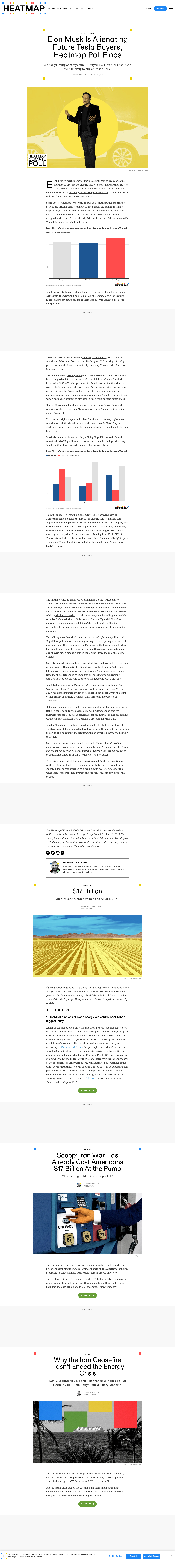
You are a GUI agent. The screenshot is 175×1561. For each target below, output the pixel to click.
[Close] (171, 1555)
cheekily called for (93, 761)
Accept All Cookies (151, 1556)
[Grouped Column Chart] (87, 480)
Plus (65, 8)
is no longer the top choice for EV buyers (83, 387)
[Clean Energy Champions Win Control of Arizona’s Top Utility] (87, 945)
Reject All (133, 1556)
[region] (87, 1556)
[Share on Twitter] (53, 853)
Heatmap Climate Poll (94, 357)
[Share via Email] (58, 853)
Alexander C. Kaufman (91, 906)
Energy (87, 1150)
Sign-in (148, 8)
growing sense (74, 375)
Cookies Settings (115, 1556)
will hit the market (65, 615)
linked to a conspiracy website (83, 765)
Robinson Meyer (78, 75)
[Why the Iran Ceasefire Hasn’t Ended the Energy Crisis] (87, 1431)
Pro (71, 8)
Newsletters (54, 8)
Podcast (87, 1354)
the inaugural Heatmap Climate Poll (88, 193)
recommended (102, 711)
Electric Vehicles (87, 33)
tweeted (109, 697)
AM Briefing (87, 886)
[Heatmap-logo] (24, 8)
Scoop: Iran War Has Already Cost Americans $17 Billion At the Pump (87, 1162)
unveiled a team (81, 391)
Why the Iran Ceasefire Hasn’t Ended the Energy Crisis (87, 1367)
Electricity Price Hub (85, 8)
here (96, 846)
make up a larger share (71, 519)
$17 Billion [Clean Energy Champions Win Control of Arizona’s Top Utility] (87, 891)
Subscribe (160, 8)
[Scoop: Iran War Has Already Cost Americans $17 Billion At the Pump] (87, 1223)
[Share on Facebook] (48, 853)
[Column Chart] (87, 257)
